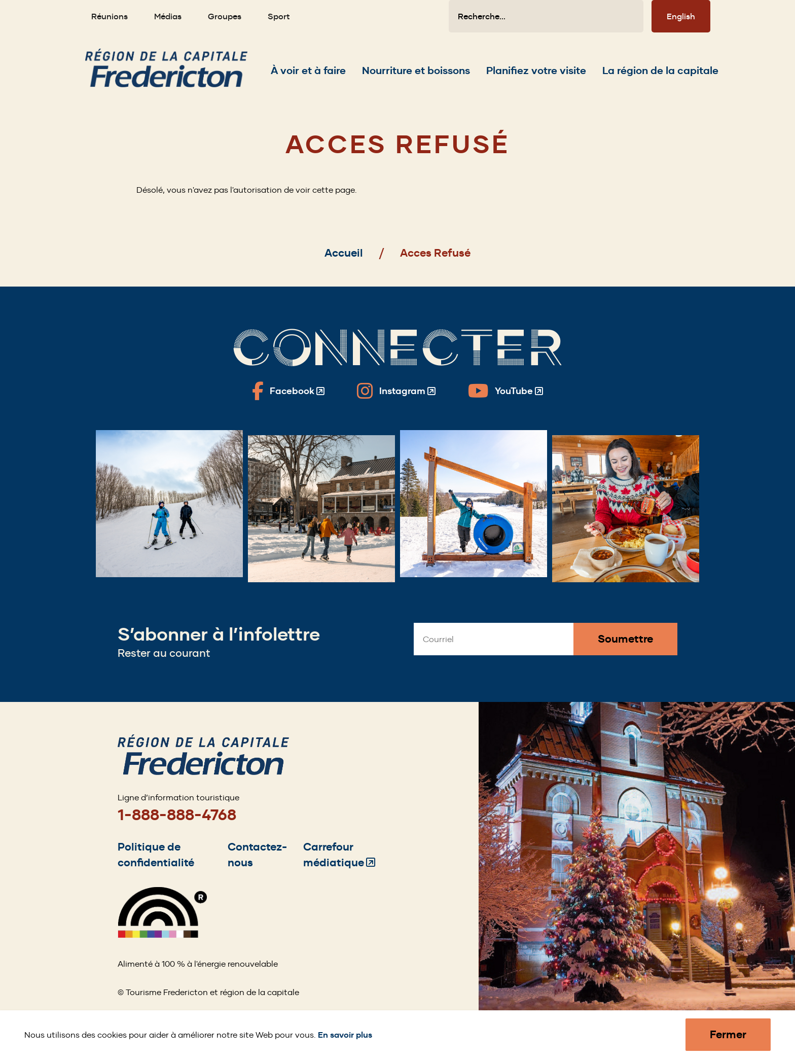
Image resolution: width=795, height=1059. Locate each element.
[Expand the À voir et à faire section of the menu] (308, 70)
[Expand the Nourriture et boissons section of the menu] (416, 70)
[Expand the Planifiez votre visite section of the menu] (536, 70)
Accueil (343, 253)
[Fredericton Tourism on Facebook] (288, 391)
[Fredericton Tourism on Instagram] (396, 391)
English (681, 16)
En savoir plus (345, 1035)
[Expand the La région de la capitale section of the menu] (660, 70)
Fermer (728, 1034)
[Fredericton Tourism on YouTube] (505, 391)
